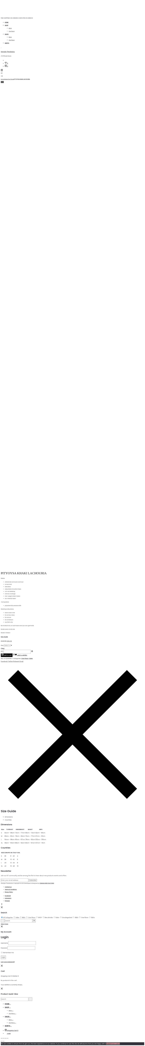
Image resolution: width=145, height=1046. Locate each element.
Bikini (10, 28)
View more (4, 924)
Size (2, 645)
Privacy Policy (9, 892)
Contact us (8, 887)
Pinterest (16, 661)
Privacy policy (115, 1044)
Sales (6, 34)
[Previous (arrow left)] (1, 1041)
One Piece (11, 31)
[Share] (5, 1038)
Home (6, 22)
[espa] (2, 921)
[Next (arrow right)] (3, 1041)
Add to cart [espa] (7, 655)
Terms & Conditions (11, 889)
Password (4, 948)
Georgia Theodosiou (8, 52)
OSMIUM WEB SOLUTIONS (47, 883)
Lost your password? (8, 962)
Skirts (7, 43)
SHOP (6, 25)
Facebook (4, 661)
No (109, 1044)
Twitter (10, 661)
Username (4, 943)
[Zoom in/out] (1, 1038)
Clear (2, 648)
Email (21, 661)
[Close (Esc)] (7, 1038)
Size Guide (4, 637)
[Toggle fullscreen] (3, 1038)
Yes (107, 1044)
